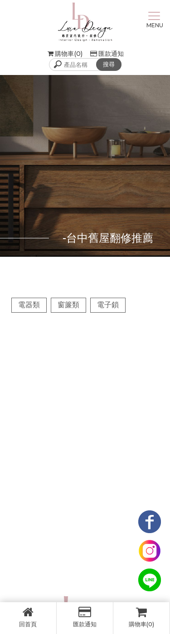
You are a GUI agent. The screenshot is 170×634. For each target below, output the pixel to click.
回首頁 (28, 617)
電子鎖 (108, 304)
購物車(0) (141, 617)
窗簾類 (68, 304)
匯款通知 (107, 54)
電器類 (29, 304)
